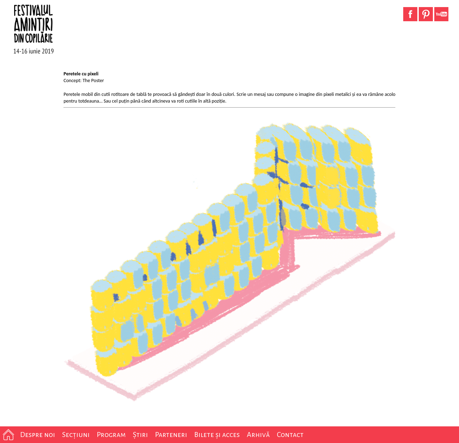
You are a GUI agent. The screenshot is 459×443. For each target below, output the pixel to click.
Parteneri (171, 434)
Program (111, 434)
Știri (140, 434)
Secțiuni (76, 434)
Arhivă (258, 434)
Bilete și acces (217, 434)
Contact (290, 434)
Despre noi (37, 434)
